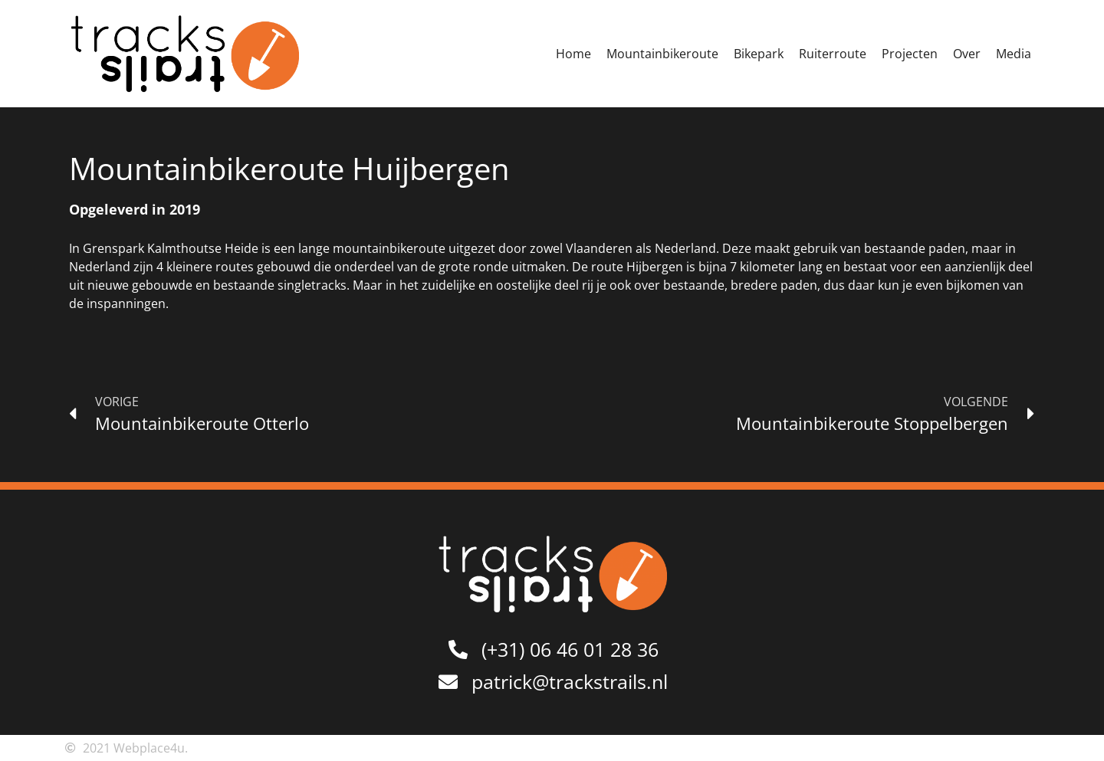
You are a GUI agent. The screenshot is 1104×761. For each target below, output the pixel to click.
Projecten (910, 53)
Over (967, 53)
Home (573, 53)
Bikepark (759, 53)
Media (1013, 53)
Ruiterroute (832, 53)
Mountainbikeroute (662, 53)
